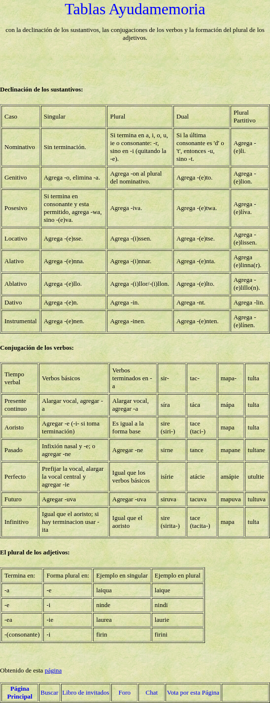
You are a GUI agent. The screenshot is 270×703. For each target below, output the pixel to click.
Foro (124, 692)
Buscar (49, 692)
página (53, 670)
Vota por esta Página (193, 692)
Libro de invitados (85, 692)
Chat (151, 692)
